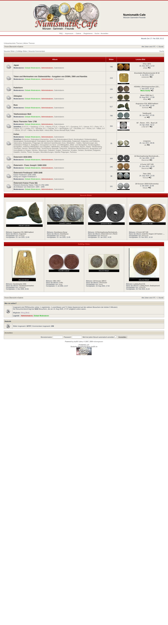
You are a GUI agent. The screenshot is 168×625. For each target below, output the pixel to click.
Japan (16, 65)
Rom (16, 105)
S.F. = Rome (86, 128)
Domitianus (64, 234)
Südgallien (35, 145)
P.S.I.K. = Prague (58, 127)
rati (145, 117)
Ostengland (41, 141)
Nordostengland (30, 141)
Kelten (16, 134)
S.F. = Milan (96, 128)
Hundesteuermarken (26, 286)
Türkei (29, 152)
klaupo (145, 188)
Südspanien (27, 143)
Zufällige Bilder (21, 51)
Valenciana (18, 143)
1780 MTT (145, 127)
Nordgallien (18, 147)
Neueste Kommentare (37, 51)
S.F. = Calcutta (48, 128)
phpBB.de (94, 346)
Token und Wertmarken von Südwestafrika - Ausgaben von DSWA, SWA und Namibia (50, 76)
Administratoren (47, 68)
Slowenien (66, 150)
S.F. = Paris (94, 127)
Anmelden (104, 33)
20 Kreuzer (103, 282)
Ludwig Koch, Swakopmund (149, 286)
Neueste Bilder (9, 51)
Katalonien (76, 141)
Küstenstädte (66, 141)
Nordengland (78, 139)
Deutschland (74, 147)
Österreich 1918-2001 (23, 157)
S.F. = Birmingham (62, 128)
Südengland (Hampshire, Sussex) (43, 139)
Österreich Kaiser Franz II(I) (26, 183)
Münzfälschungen (47, 152)
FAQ (61, 33)
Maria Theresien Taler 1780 (25, 122)
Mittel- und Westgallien (78, 145)
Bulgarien (96, 150)
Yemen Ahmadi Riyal (61, 130)
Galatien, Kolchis (20, 152)
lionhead (145, 107)
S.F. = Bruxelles (75, 128)
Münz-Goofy (145, 90)
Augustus (22, 234)
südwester (145, 77)
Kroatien (74, 150)
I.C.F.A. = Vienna (45, 127)
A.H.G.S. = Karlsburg (30, 127)
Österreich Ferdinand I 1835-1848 (28, 173)
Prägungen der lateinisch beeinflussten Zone (49, 143)
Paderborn (18, 88)
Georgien (36, 152)
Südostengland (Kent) (65, 139)
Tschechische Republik (50, 148)
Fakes (72, 130)
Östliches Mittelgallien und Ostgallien (36, 147)
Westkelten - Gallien (74, 143)
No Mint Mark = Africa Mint (43, 130)
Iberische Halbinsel (53, 141)
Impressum (69, 33)
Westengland (18, 141)
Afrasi (145, 99)
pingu (145, 68)
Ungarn (58, 150)
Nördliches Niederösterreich (78, 148)
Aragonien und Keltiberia (90, 141)
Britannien (26, 139)
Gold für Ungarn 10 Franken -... (153, 234)
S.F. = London (25, 128)
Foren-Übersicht (10, 47)
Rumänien (88, 150)
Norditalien (65, 147)
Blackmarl (145, 160)
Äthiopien (18, 96)
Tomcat (145, 178)
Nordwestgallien (94, 145)
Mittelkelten (55, 147)
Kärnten (35, 150)
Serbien (81, 150)
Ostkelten (51, 150)
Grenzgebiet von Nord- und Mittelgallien (54, 145)
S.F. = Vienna (84, 127)
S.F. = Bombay (36, 128)
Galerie (79, 33)
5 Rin (61, 282)
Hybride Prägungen (62, 152)
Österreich (63, 148)
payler (101, 284)
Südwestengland (90, 139)
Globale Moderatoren (32, 68)
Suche (97, 33)
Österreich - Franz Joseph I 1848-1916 (30, 165)
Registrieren (88, 33)
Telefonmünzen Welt (22, 114)
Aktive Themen (29, 43)
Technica (73, 152)
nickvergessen (98, 341)
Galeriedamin (59, 68)
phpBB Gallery (78, 341)
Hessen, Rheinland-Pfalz (31, 148)
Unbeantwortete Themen (13, 43)
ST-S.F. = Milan (26, 130)
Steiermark (43, 150)
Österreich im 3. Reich (109, 234)
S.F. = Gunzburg (72, 127)
